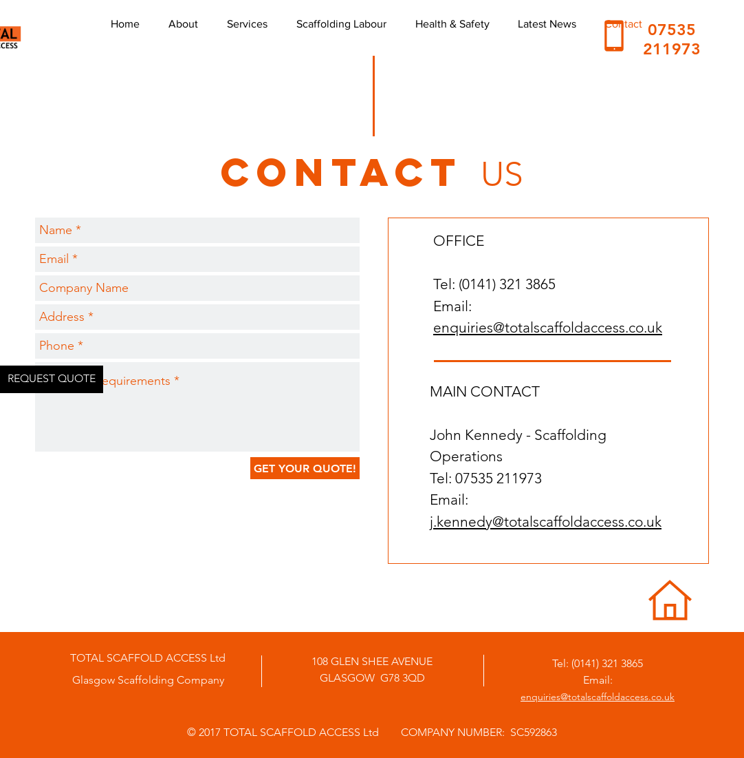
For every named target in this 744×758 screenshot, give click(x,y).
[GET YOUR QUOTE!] (305, 468)
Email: (598, 679)
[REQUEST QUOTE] (51, 379)
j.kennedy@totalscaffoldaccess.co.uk (545, 521)
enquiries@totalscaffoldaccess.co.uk (547, 327)
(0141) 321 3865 (607, 663)
